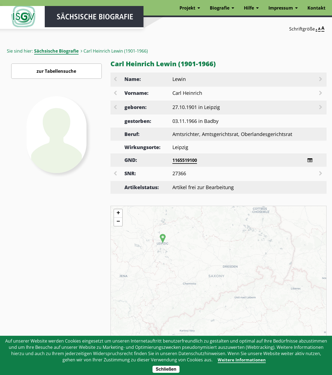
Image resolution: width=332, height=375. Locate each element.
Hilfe (249, 8)
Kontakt (316, 8)
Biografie (219, 8)
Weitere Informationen (242, 360)
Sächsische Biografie (56, 51)
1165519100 (184, 160)
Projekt (187, 8)
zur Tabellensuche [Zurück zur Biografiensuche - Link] (56, 71)
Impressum (280, 8)
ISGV (18, 19)
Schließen (166, 369)
